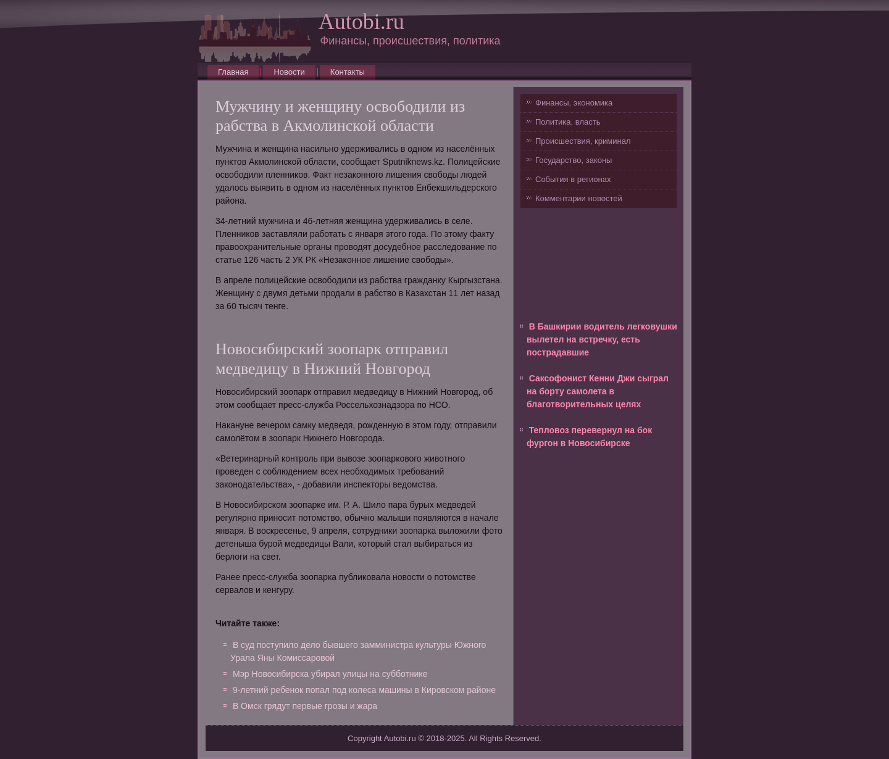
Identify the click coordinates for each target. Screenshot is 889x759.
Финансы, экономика (573, 102)
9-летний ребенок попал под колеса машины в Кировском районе (364, 690)
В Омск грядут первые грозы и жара (305, 706)
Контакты (347, 72)
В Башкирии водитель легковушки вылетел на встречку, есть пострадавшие (602, 339)
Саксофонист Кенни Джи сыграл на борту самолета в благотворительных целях (598, 391)
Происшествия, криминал (582, 141)
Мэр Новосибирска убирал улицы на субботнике (330, 674)
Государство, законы (573, 160)
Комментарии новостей (578, 198)
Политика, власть (567, 121)
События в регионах (573, 179)
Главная (233, 72)
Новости (288, 72)
